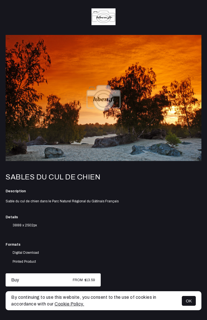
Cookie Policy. (69, 304)
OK (189, 300)
